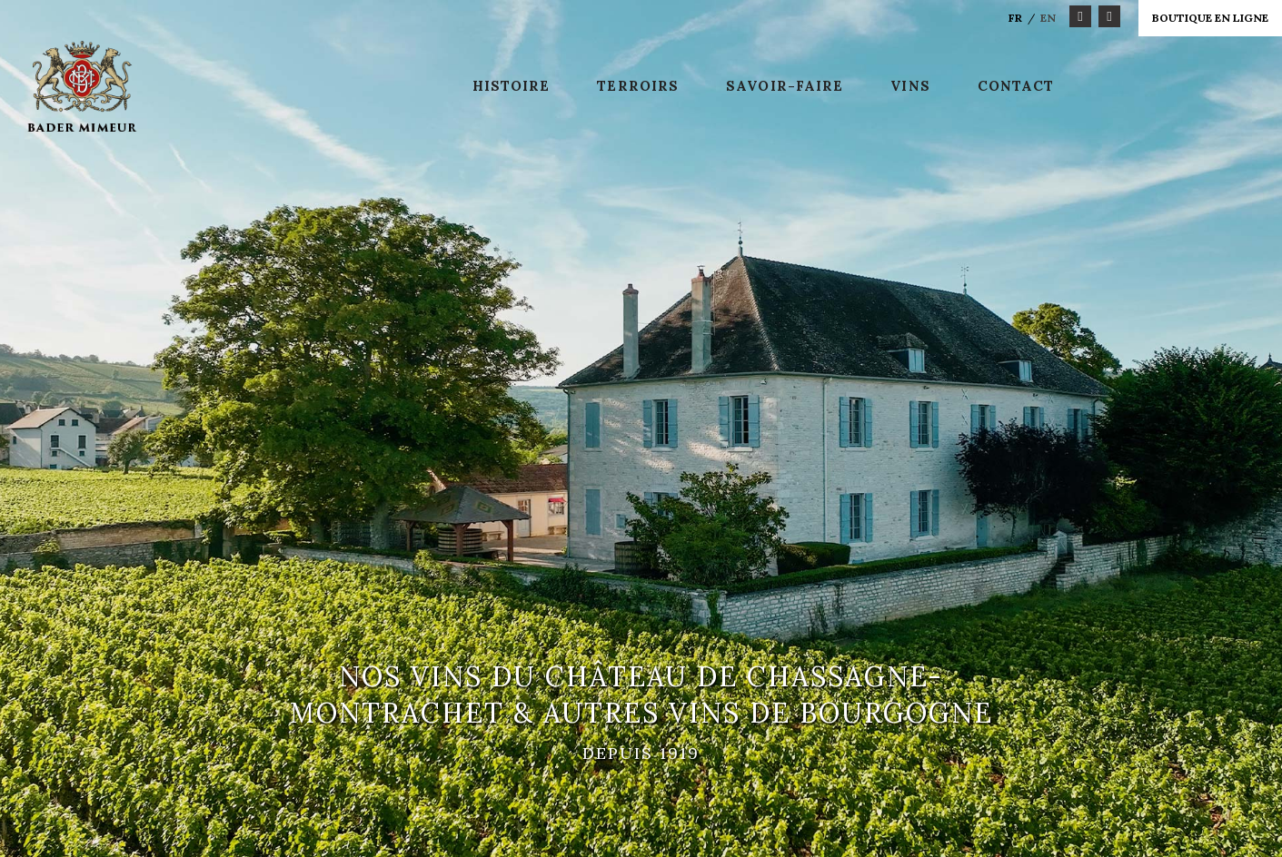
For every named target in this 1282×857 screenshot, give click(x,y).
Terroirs (638, 85)
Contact (1016, 85)
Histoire (511, 85)
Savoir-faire (784, 85)
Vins (909, 85)
